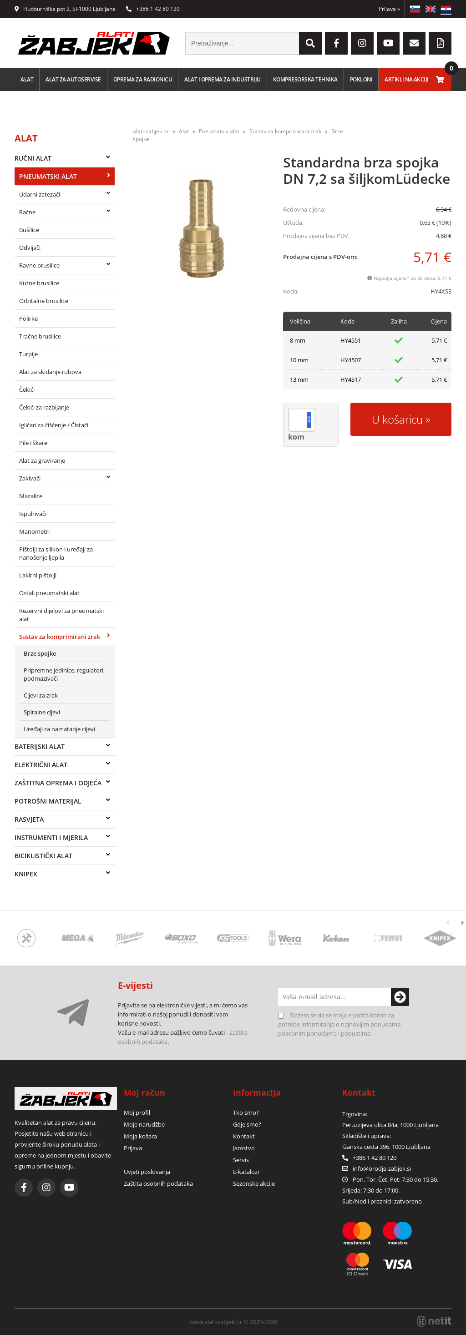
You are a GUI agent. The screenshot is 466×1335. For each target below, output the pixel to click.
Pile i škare (33, 443)
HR (446, 9)
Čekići (27, 389)
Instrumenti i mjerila (51, 837)
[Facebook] (336, 43)
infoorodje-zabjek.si (382, 1168)
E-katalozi (246, 1172)
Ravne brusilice (39, 265)
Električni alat (41, 764)
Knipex (26, 874)
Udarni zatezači (39, 194)
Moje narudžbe (144, 1124)
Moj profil (137, 1112)
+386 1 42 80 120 (153, 9)
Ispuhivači (32, 514)
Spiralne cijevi (42, 712)
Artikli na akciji (407, 79)
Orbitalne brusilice (43, 301)
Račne (27, 212)
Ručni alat (33, 158)
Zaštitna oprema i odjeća (58, 783)
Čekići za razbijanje (44, 407)
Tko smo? (246, 1112)
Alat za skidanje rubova (50, 372)
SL (415, 9)
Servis (241, 1160)
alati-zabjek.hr (151, 131)
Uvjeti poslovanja (147, 1172)
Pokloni (361, 79)
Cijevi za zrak (41, 695)
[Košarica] (440, 79)
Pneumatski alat (48, 176)
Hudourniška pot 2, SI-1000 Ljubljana (65, 9)
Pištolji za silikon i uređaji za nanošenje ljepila (56, 553)
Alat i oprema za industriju (222, 79)
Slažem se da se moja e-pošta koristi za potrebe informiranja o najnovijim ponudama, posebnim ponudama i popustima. (340, 1024)
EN (430, 9)
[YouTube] (388, 43)
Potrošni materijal (48, 801)
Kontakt (244, 1136)
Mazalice (30, 496)
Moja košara (140, 1136)
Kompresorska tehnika (305, 79)
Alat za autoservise (73, 79)
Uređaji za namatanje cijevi (59, 729)
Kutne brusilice (39, 283)
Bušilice (29, 230)
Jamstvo (244, 1148)
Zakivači (30, 478)
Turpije (28, 354)
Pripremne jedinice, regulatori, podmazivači (64, 674)
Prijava (389, 9)
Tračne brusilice (40, 336)
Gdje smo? (247, 1124)
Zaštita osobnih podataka (158, 1183)
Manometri (34, 531)
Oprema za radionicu (142, 79)
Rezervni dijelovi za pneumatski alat (61, 615)
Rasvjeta (29, 819)
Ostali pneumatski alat (49, 593)
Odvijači (30, 247)
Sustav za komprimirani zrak (59, 636)
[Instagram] (362, 43)
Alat (26, 79)
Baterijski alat (40, 746)
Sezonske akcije (254, 1183)
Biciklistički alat (43, 855)
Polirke (28, 318)
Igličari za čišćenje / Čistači (53, 425)
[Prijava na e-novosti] (400, 997)
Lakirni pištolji (37, 575)
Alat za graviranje (42, 460)
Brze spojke (40, 653)
